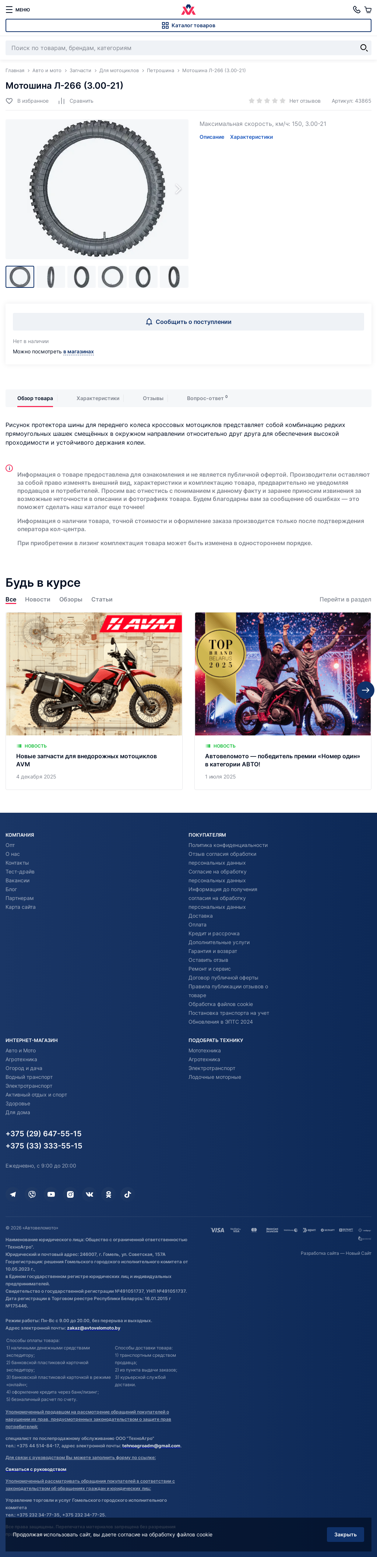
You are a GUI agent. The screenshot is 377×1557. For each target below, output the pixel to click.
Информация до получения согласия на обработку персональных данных (222, 898)
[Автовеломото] (188, 9)
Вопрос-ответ (205, 398)
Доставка (200, 915)
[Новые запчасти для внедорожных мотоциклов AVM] (94, 701)
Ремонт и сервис (209, 968)
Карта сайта (21, 907)
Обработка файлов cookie (220, 1004)
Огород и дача (24, 1068)
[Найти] (364, 47)
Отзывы (153, 398)
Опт (10, 845)
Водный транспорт (29, 1077)
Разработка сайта (320, 1253)
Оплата (197, 924)
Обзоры (70, 599)
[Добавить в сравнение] (76, 100)
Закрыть (345, 1534)
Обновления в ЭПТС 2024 (220, 1021)
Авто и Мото (21, 1050)
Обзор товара (35, 398)
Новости (37, 599)
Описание (212, 137)
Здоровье (18, 1103)
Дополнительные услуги (219, 942)
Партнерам (20, 898)
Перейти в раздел (345, 599)
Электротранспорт (29, 1086)
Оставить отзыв (208, 960)
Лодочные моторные (214, 1077)
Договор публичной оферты (223, 977)
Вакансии (17, 880)
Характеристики (251, 137)
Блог (11, 889)
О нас (13, 854)
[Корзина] (367, 9)
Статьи (102, 599)
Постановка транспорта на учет (228, 1013)
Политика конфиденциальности (228, 845)
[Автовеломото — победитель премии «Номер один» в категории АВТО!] (283, 701)
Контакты (17, 862)
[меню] (18, 9)
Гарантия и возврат (212, 951)
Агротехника (21, 1059)
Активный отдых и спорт (36, 1094)
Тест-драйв (20, 871)
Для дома (18, 1112)
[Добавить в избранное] (27, 100)
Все (11, 599)
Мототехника (204, 1050)
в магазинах (78, 351)
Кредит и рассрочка (214, 933)
